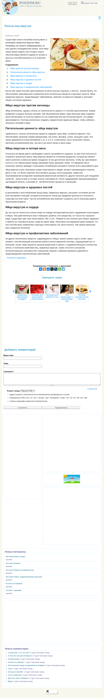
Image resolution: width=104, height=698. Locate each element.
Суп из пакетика (15, 675)
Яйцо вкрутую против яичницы (24, 68)
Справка (90, 389)
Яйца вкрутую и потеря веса (23, 76)
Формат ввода (13, 391)
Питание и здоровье (16, 258)
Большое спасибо (16, 672)
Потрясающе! (13, 659)
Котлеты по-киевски (14, 584)
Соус (10, 669)
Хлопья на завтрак (16, 662)
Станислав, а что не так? (18, 653)
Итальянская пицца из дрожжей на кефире (26, 665)
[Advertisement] (51, 326)
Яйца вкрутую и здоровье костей (25, 79)
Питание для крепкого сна (52, 296)
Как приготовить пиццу (15, 556)
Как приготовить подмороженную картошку (24, 577)
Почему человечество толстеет (81, 297)
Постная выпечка (13, 563)
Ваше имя (8, 355)
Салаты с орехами (13, 590)
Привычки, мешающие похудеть (22, 297)
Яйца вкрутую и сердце (21, 83)
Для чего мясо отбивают (18, 678)
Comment (8, 371)
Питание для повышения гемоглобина (37, 297)
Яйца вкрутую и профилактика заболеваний (31, 87)
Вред (10, 681)
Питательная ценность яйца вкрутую (27, 72)
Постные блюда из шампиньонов (20, 570)
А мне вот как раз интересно (20, 656)
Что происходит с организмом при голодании (67, 299)
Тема (5, 363)
